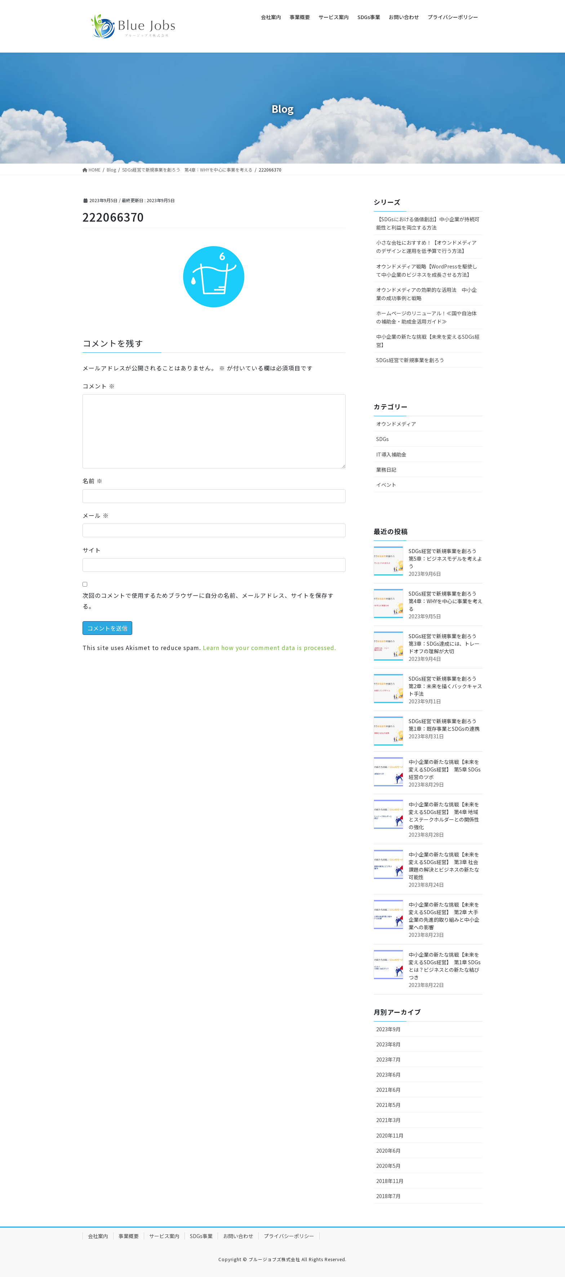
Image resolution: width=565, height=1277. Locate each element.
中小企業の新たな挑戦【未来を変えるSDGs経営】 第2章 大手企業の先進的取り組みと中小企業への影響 (444, 916)
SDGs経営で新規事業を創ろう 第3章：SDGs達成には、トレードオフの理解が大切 (445, 643)
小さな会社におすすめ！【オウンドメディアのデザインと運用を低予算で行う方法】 (426, 246)
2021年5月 (388, 1104)
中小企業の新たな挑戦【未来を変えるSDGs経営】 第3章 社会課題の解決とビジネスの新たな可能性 (444, 866)
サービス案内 (164, 1236)
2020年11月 (390, 1135)
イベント (386, 484)
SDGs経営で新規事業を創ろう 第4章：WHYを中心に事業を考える (445, 601)
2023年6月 (388, 1074)
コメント (99, 386)
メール (96, 515)
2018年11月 (390, 1180)
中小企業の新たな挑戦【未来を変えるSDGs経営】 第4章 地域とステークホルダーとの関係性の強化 (444, 816)
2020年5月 (388, 1165)
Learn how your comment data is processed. (269, 647)
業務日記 (386, 469)
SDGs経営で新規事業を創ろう (410, 360)
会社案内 (98, 1236)
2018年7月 (388, 1196)
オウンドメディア (396, 423)
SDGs (382, 438)
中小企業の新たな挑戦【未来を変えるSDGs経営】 (428, 340)
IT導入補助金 (391, 454)
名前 (93, 480)
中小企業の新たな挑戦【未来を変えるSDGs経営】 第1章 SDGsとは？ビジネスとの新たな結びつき (445, 966)
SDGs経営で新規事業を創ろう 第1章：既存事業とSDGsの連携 (445, 724)
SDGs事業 (201, 1236)
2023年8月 (388, 1044)
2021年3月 (388, 1120)
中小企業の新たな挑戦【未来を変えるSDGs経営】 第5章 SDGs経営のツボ (445, 769)
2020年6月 (388, 1150)
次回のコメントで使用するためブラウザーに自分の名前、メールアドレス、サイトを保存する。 (208, 600)
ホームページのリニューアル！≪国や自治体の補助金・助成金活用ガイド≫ (426, 317)
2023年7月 (388, 1059)
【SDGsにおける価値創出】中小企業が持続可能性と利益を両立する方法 (428, 223)
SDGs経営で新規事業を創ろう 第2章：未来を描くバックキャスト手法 (445, 686)
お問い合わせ (238, 1236)
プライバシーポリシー (289, 1236)
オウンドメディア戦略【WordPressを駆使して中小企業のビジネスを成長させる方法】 (426, 270)
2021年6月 (388, 1089)
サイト (92, 550)
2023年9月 (388, 1029)
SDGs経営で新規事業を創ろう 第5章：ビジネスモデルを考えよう (445, 558)
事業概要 (129, 1236)
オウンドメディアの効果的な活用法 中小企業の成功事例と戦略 (426, 294)
